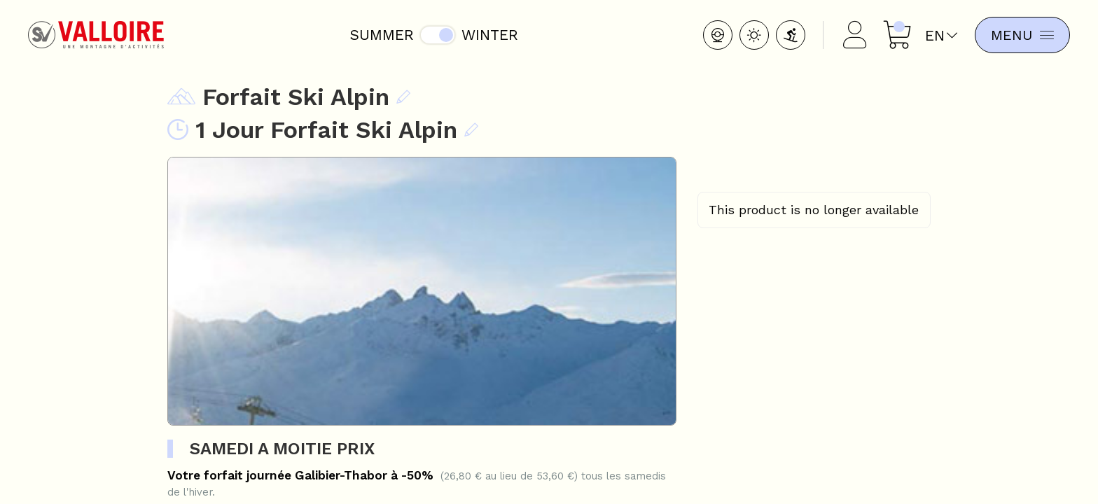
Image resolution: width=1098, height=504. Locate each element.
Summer (379, 34)
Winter (487, 34)
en (936, 35)
